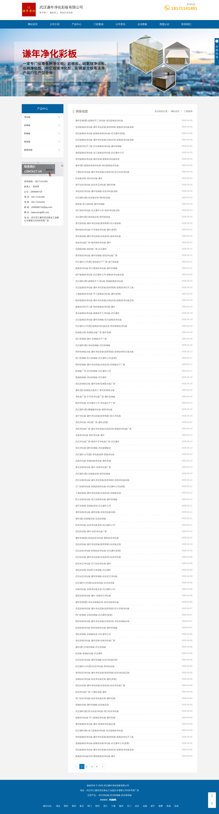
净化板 (42, 117)
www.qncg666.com (40, 212)
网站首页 (33, 24)
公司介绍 (54, 24)
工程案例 (98, 24)
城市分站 (47, 806)
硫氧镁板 (42, 150)
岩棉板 (42, 125)
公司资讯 (120, 24)
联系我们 (186, 24)
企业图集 (142, 24)
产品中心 (77, 24)
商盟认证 (164, 24)
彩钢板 (42, 133)
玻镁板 (42, 142)
